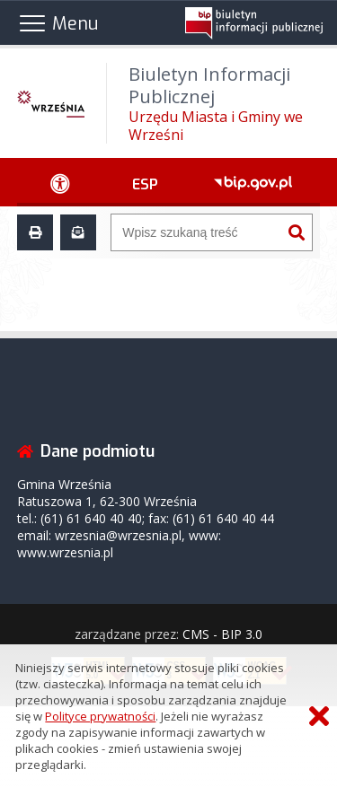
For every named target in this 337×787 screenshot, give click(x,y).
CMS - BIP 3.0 (222, 634)
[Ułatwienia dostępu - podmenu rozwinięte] (60, 182)
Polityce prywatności (100, 716)
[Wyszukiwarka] (196, 232)
